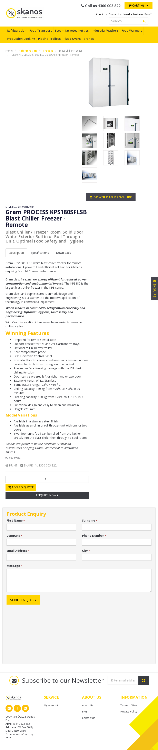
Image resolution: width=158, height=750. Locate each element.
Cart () (136, 5)
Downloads (63, 253)
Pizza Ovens (72, 39)
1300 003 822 (46, 465)
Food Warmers (131, 30)
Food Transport (40, 30)
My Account (51, 705)
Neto (8, 737)
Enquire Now (47, 495)
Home (9, 50)
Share (26, 465)
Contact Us (115, 14)
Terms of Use (128, 705)
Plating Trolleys (49, 39)
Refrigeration (16, 30)
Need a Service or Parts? (137, 14)
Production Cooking (21, 39)
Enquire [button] (155, 288)
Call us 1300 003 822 (100, 5)
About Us (101, 14)
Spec (40, 253)
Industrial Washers (105, 30)
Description (16, 253)
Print (12, 465)
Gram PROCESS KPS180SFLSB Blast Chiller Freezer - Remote (45, 54)
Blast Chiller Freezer (70, 50)
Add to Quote (21, 487)
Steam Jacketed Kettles (72, 30)
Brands (89, 39)
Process (48, 50)
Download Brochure (112, 197)
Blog (84, 711)
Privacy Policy (128, 711)
